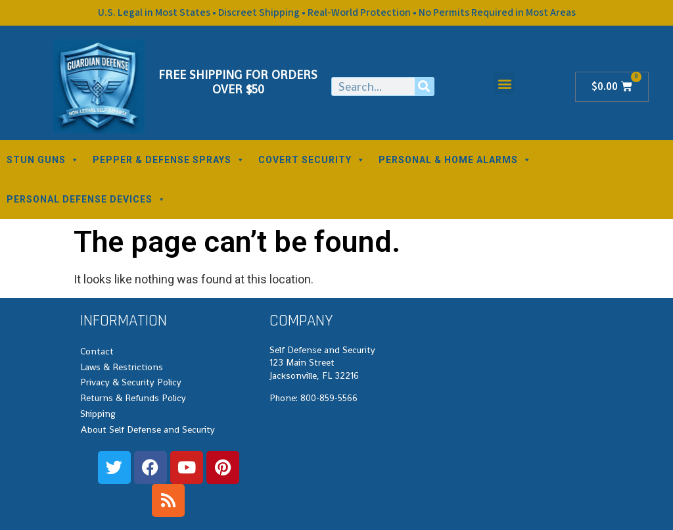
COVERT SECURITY (311, 160)
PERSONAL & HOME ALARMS (455, 160)
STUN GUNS (43, 160)
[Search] (424, 86)
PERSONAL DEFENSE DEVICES (86, 199)
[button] (504, 83)
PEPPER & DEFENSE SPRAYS (169, 160)
